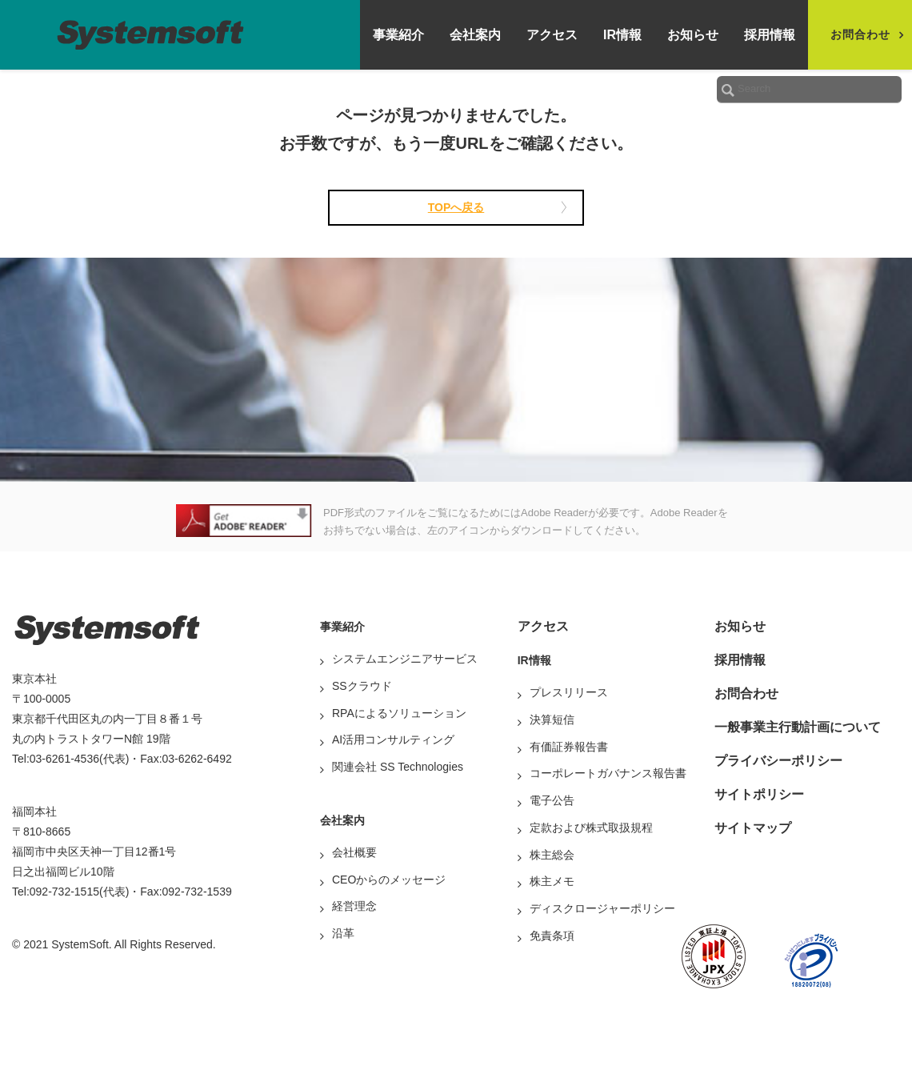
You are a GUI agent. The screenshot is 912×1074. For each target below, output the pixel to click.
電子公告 (552, 800)
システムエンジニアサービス (405, 658)
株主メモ (552, 881)
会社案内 (475, 35)
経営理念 (354, 906)
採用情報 (769, 35)
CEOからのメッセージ (389, 879)
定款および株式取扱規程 (591, 827)
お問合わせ (746, 693)
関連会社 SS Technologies (397, 766)
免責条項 (552, 935)
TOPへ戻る (456, 207)
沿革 (343, 933)
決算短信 (552, 719)
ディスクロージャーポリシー (602, 908)
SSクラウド (362, 685)
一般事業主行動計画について (797, 727)
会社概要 (354, 852)
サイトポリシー (759, 794)
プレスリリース (569, 692)
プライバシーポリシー (778, 760)
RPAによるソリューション (399, 713)
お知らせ (692, 35)
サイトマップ (752, 828)
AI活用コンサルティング (393, 739)
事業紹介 (398, 35)
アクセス (552, 35)
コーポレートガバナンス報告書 (608, 773)
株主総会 (552, 854)
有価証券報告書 (569, 746)
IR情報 (622, 35)
